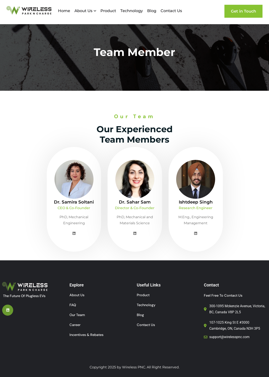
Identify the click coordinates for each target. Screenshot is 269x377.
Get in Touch (243, 11)
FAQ (72, 305)
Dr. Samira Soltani (74, 202)
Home (64, 10)
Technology (131, 10)
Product (108, 10)
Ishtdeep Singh (196, 202)
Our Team (77, 315)
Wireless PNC (133, 367)
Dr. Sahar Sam (135, 202)
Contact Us (171, 10)
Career (75, 325)
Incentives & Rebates (86, 334)
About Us (83, 10)
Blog (151, 10)
